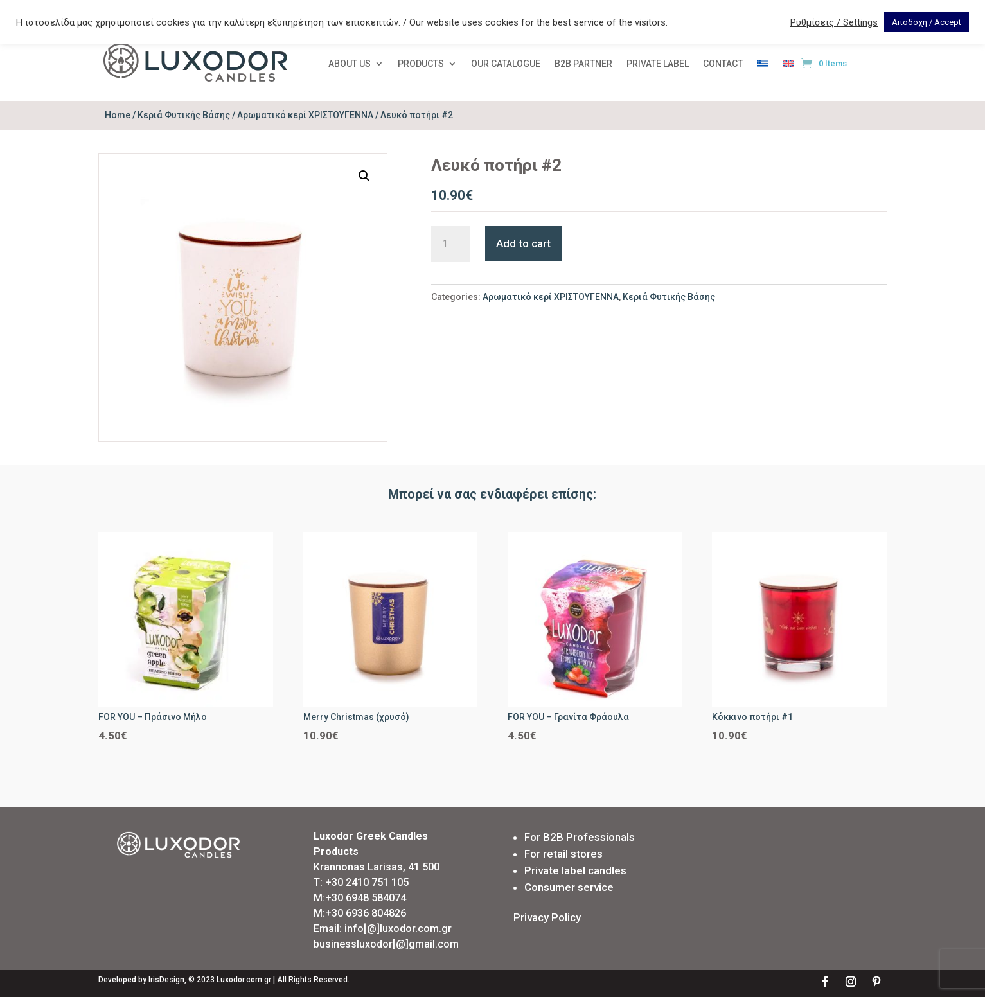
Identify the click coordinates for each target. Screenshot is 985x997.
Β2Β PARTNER (583, 64)
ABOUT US (349, 64)
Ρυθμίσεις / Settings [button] (834, 22)
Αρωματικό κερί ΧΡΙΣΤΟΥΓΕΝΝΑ (305, 115)
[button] (364, 176)
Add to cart (523, 243)
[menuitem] (762, 66)
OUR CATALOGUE (505, 64)
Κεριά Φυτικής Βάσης (184, 115)
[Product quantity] (450, 244)
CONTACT (723, 64)
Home (117, 115)
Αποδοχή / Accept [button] (926, 22)
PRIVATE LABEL (657, 64)
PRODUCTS (421, 64)
